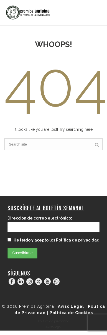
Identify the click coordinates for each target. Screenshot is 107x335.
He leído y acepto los (53, 240)
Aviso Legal (71, 306)
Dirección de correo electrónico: (39, 218)
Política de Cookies (71, 313)
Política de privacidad (78, 240)
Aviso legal (53, 327)
